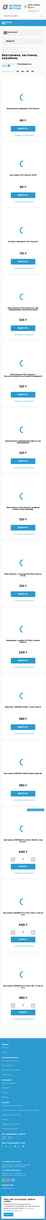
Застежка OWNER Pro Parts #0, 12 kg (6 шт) (23, 986)
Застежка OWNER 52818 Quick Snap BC (23, 773)
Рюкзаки (5, 1119)
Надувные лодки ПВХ (11, 1115)
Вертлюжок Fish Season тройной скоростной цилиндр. (23, 508)
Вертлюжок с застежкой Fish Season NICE (23, 575)
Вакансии (6, 1088)
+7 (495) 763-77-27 (11, 1162)
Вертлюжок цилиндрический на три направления (23, 442)
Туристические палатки (12, 1106)
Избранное (33, 11)
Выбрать (23, 129)
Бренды (5, 1092)
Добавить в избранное (23, 135)
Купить (23, 866)
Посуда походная (9, 1129)
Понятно (8, 1214)
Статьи (5, 1052)
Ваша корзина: (34, 5)
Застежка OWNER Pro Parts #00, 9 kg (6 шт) (23, 913)
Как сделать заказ (10, 1061)
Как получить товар (10, 1070)
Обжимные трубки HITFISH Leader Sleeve (23, 641)
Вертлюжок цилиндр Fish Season (23, 108)
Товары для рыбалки (11, 1124)
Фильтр (10, 41)
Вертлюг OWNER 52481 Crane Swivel (23, 707)
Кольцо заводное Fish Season (23, 241)
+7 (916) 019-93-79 (11, 1170)
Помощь (5, 1048)
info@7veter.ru (8, 1188)
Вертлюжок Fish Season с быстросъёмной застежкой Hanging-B (23, 375)
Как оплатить (7, 1065)
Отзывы (5, 1097)
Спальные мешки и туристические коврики (21, 1110)
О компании (7, 1075)
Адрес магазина (9, 1083)
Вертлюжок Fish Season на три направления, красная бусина (23, 309)
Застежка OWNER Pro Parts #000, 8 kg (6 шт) (23, 840)
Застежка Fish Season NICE (23, 175)
